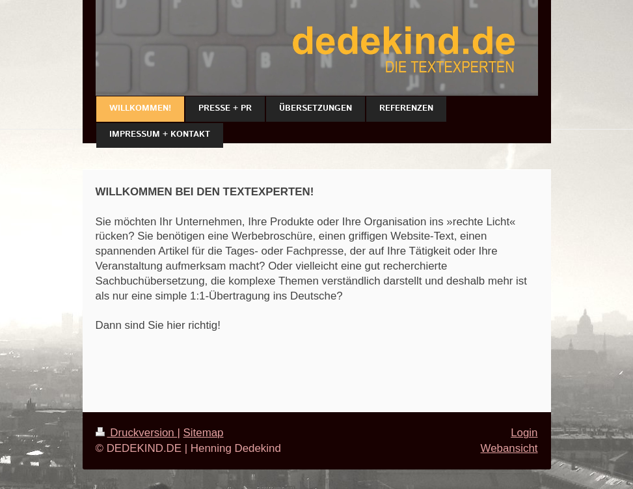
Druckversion (137, 432)
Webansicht (509, 448)
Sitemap (203, 432)
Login (524, 432)
